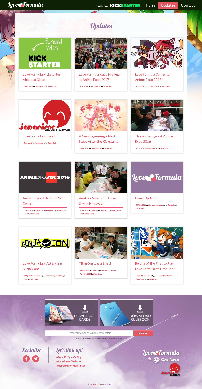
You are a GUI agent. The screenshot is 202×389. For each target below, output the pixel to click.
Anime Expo (50, 210)
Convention (60, 210)
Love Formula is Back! (39, 136)
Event (26, 214)
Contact (188, 5)
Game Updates (146, 198)
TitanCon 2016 (85, 274)
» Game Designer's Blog (68, 357)
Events (38, 210)
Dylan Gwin (52, 86)
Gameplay (171, 205)
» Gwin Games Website (68, 361)
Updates (168, 5)
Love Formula (98, 384)
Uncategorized (40, 86)
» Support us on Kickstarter (70, 365)
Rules (150, 5)
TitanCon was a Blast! (95, 263)
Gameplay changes (155, 205)
